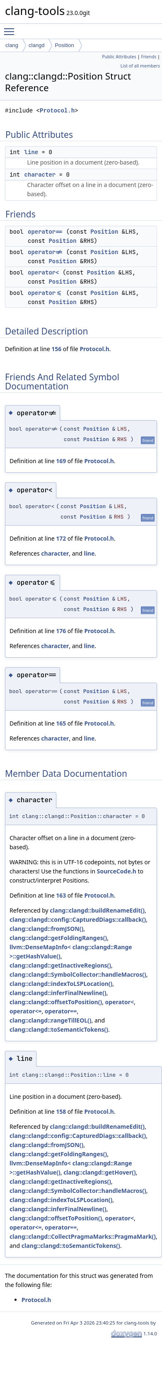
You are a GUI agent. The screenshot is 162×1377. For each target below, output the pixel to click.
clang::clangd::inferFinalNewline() (58, 993)
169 (61, 461)
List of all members (140, 66)
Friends (148, 57)
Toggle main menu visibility (11, 28)
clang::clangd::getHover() (99, 1172)
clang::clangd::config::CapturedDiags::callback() (78, 919)
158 (61, 1111)
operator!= (45, 252)
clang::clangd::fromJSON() (46, 929)
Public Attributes (119, 57)
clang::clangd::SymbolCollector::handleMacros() (78, 974)
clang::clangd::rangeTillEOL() (51, 1020)
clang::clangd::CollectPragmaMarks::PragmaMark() (83, 1236)
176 (61, 631)
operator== (45, 231)
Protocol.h (57, 111)
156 (56, 349)
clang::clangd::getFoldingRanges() (58, 938)
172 (61, 538)
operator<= (45, 293)
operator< (43, 272)
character (40, 174)
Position (64, 45)
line (31, 152)
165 (61, 723)
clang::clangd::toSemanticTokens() (59, 1029)
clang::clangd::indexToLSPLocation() (61, 984)
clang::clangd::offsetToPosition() (56, 1002)
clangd (36, 45)
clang (11, 45)
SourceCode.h (116, 871)
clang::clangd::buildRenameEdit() (97, 910)
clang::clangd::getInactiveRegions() (60, 965)
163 (61, 895)
